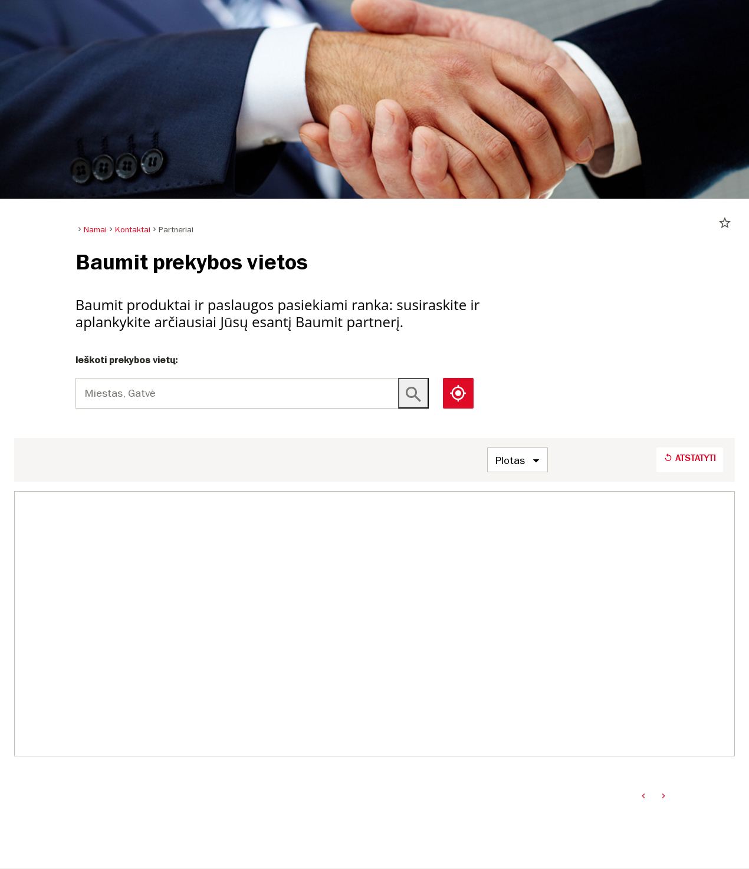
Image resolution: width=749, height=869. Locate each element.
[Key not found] (413, 393)
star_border (725, 223)
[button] (458, 393)
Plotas (510, 460)
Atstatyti (689, 458)
